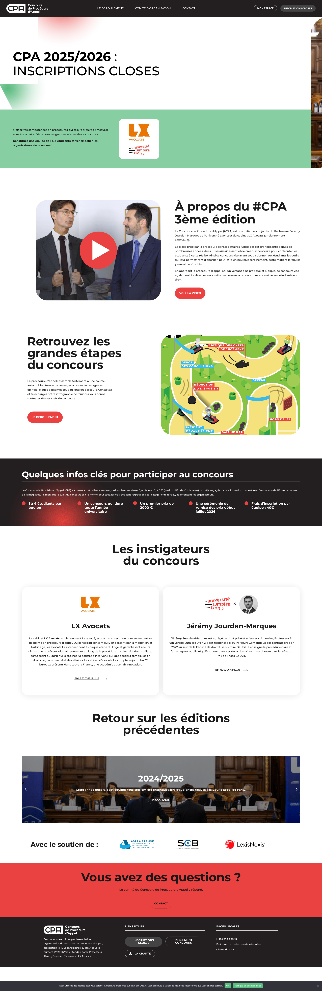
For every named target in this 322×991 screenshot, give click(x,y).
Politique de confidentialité (247, 985)
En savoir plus (86, 676)
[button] (298, 8)
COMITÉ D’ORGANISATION (153, 8)
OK (227, 985)
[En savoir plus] (104, 676)
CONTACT (188, 8)
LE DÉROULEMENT (110, 8)
